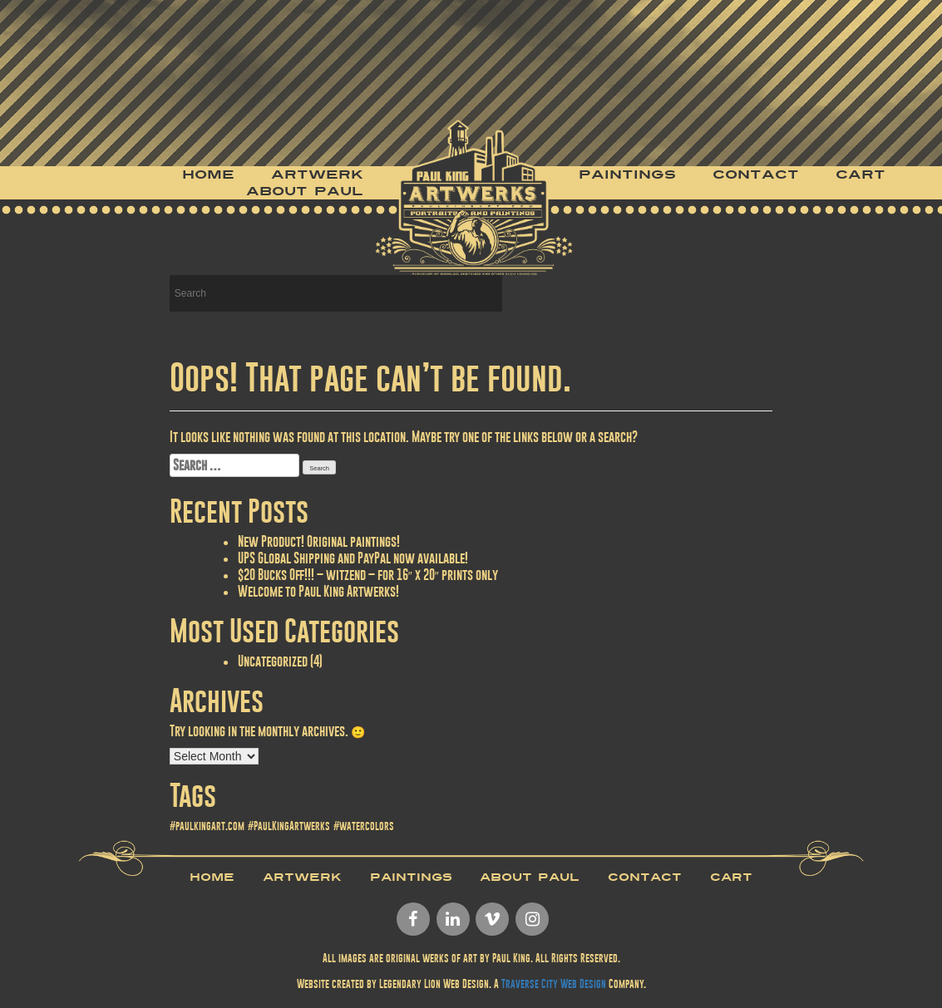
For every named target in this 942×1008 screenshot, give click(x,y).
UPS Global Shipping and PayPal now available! (353, 558)
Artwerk (317, 174)
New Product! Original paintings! (319, 541)
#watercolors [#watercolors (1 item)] (363, 826)
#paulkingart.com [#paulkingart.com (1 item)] (207, 826)
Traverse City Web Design (553, 984)
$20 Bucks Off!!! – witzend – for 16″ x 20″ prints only (368, 575)
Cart (860, 174)
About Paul (304, 191)
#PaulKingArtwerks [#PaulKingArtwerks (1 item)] (289, 826)
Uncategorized (273, 661)
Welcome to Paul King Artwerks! (318, 591)
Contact (756, 174)
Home (208, 174)
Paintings (627, 174)
